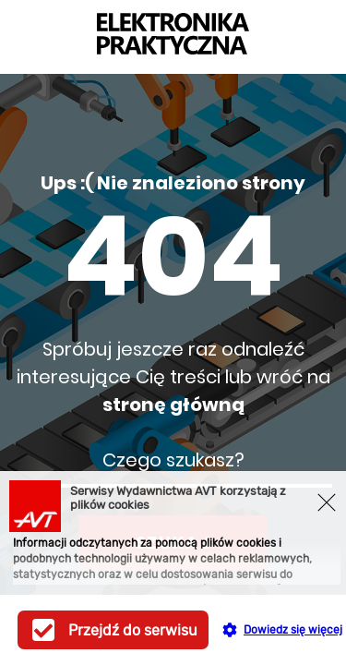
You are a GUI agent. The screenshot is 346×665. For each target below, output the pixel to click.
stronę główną (173, 404)
